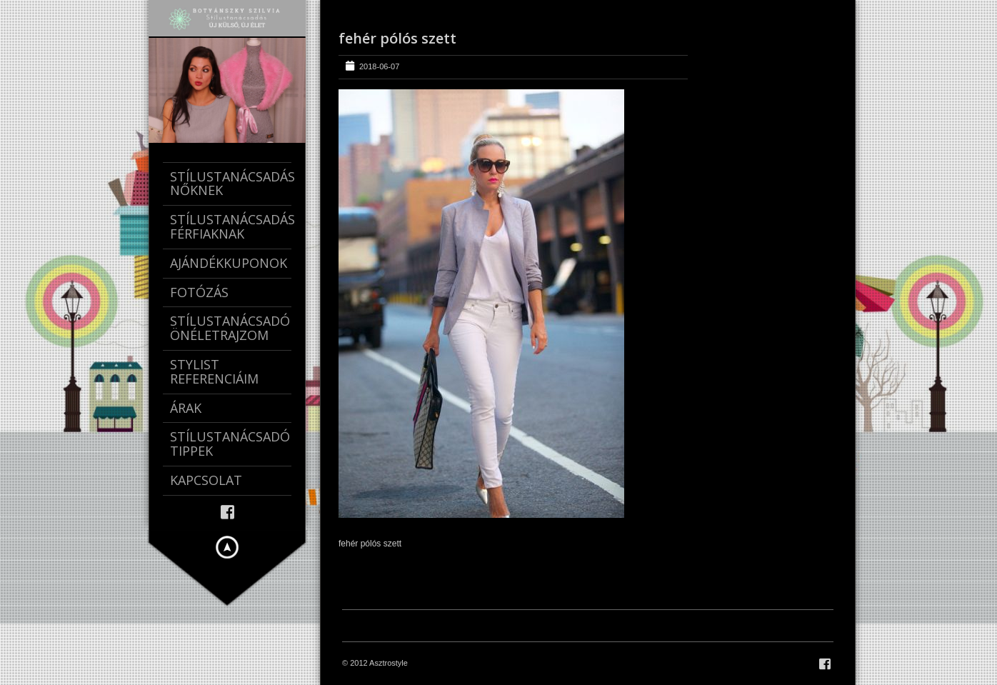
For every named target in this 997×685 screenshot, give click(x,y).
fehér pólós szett (397, 38)
